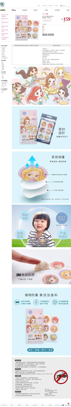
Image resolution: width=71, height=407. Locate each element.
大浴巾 (3, 86)
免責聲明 (27, 405)
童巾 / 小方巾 (4, 85)
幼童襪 (3, 68)
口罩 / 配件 (4, 90)
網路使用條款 (35, 405)
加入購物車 (51, 34)
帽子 (2, 92)
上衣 (2, 75)
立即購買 (45, 34)
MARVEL (3, 54)
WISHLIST (44, 13)
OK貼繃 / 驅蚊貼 (5, 82)
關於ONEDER (3, 405)
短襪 (2, 63)
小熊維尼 (3, 48)
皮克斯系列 (4, 56)
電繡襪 (3, 64)
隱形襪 (3, 66)
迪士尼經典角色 (4, 57)
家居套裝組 (4, 73)
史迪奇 (3, 53)
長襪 (2, 61)
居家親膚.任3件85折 (47, 20)
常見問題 (11, 405)
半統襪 (3, 69)
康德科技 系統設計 (58, 405)
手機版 (50, 405)
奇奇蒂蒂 (3, 50)
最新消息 (42, 405)
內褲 (2, 76)
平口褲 (3, 78)
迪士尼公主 (4, 47)
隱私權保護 (19, 405)
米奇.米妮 (3, 51)
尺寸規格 (44, 24)
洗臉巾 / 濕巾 (4, 83)
